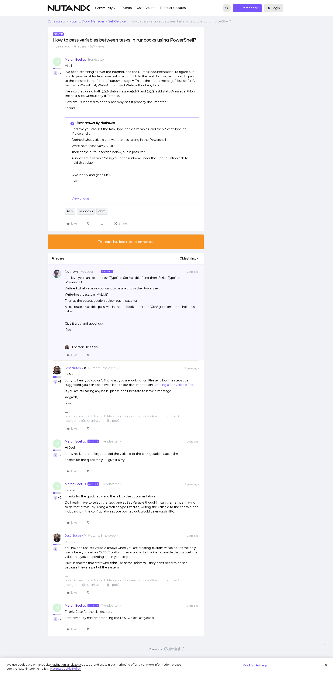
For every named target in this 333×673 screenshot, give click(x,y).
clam (102, 211)
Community (56, 21)
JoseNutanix (74, 368)
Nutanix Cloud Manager (86, 21)
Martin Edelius (75, 59)
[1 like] (81, 347)
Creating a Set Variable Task (174, 385)
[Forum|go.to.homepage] (69, 8)
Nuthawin (72, 272)
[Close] (326, 665)
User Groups (146, 8)
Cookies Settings (255, 665)
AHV (70, 211)
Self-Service (117, 21)
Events (126, 8)
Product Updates (173, 8)
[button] (247, 8)
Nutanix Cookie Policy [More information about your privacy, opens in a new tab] (65, 668)
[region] (166, 665)
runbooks (86, 211)
